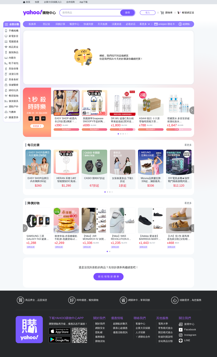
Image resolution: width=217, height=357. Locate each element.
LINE (187, 340)
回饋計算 (60, 24)
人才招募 (140, 332)
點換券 (32, 24)
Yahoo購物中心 (39, 12)
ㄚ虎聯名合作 (143, 336)
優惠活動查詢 (120, 332)
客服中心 (140, 323)
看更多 (145, 24)
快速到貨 (88, 24)
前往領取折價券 (109, 276)
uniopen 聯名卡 (164, 24)
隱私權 (98, 332)
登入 (147, 12)
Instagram (190, 335)
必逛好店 (130, 24)
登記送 (46, 24)
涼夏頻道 (116, 24)
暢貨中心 (74, 24)
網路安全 (100, 328)
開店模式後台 (165, 332)
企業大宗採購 (143, 328)
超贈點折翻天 (120, 323)
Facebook (190, 329)
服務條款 (100, 336)
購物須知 (100, 341)
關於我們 (100, 323)
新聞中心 (189, 324)
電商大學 (163, 323)
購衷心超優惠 (120, 328)
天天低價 (102, 24)
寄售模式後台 (165, 328)
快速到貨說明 (165, 336)
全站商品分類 (165, 341)
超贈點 (184, 24)
